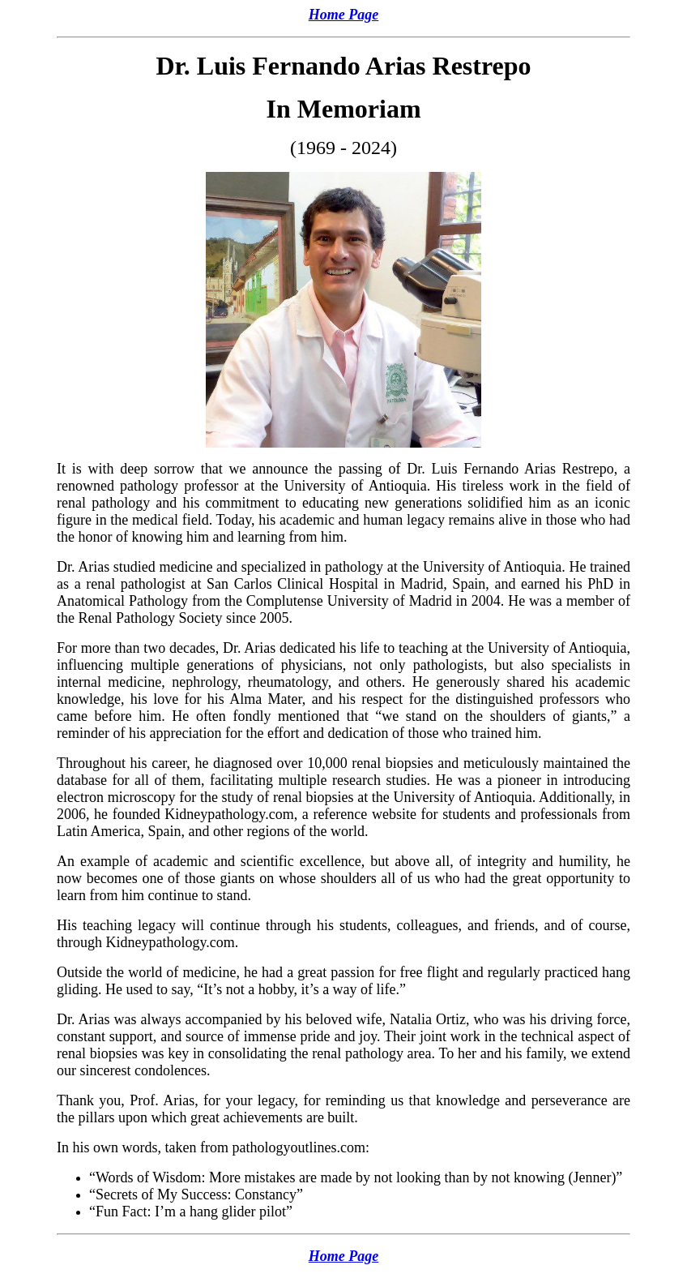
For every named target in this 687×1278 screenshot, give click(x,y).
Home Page (343, 14)
